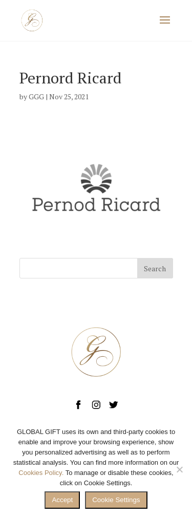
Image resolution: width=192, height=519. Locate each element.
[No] (179, 469)
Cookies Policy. (40, 473)
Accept (62, 500)
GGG (36, 96)
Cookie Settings (116, 500)
